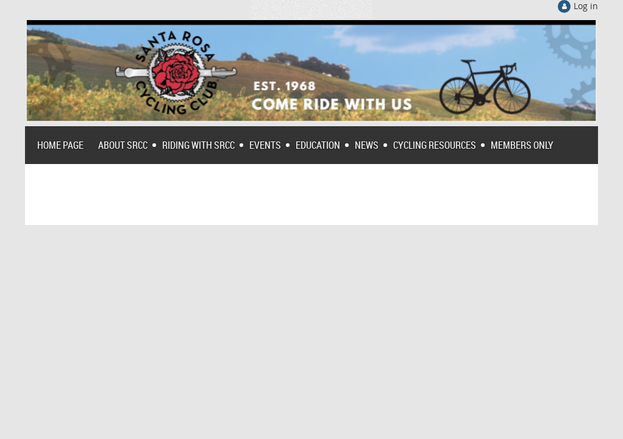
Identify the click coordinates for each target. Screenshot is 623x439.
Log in (586, 6)
